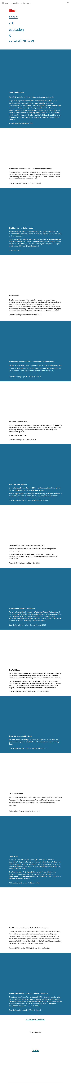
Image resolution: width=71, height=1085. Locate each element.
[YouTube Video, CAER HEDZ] (35, 834)
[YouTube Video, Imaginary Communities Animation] (35, 399)
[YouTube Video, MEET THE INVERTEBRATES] (35, 462)
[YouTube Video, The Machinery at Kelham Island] (35, 205)
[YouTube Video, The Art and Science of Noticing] (35, 713)
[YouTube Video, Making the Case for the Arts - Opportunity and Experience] (35, 339)
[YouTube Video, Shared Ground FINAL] (35, 771)
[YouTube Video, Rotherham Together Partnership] (35, 585)
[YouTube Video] (35, 272)
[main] (35, 25)
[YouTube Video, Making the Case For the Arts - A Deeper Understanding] (35, 146)
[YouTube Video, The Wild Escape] (35, 647)
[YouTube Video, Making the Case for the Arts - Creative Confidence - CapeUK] (35, 970)
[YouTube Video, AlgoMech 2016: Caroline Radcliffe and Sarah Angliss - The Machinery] (35, 905)
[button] (2, 3)
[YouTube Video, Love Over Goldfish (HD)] (35, 68)
